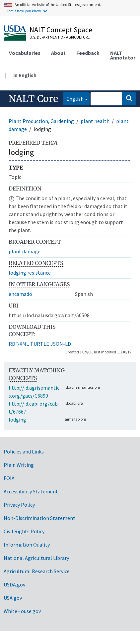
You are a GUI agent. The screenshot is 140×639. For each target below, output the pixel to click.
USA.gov (13, 597)
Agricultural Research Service (37, 571)
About (58, 53)
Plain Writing (19, 464)
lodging (17, 419)
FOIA (9, 478)
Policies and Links (24, 451)
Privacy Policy (19, 504)
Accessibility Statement (31, 491)
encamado (20, 294)
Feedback (88, 53)
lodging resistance (30, 272)
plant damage (24, 251)
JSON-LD (60, 343)
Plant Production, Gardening (41, 121)
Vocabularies (24, 53)
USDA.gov (14, 584)
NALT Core (33, 99)
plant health (95, 121)
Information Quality (27, 544)
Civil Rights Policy (24, 531)
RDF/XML (19, 343)
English (73, 98)
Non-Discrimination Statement (39, 518)
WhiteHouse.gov (22, 611)
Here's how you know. (24, 10)
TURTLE (39, 343)
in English (24, 75)
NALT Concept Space (61, 29)
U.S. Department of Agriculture (60, 37)
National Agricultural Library (36, 558)
